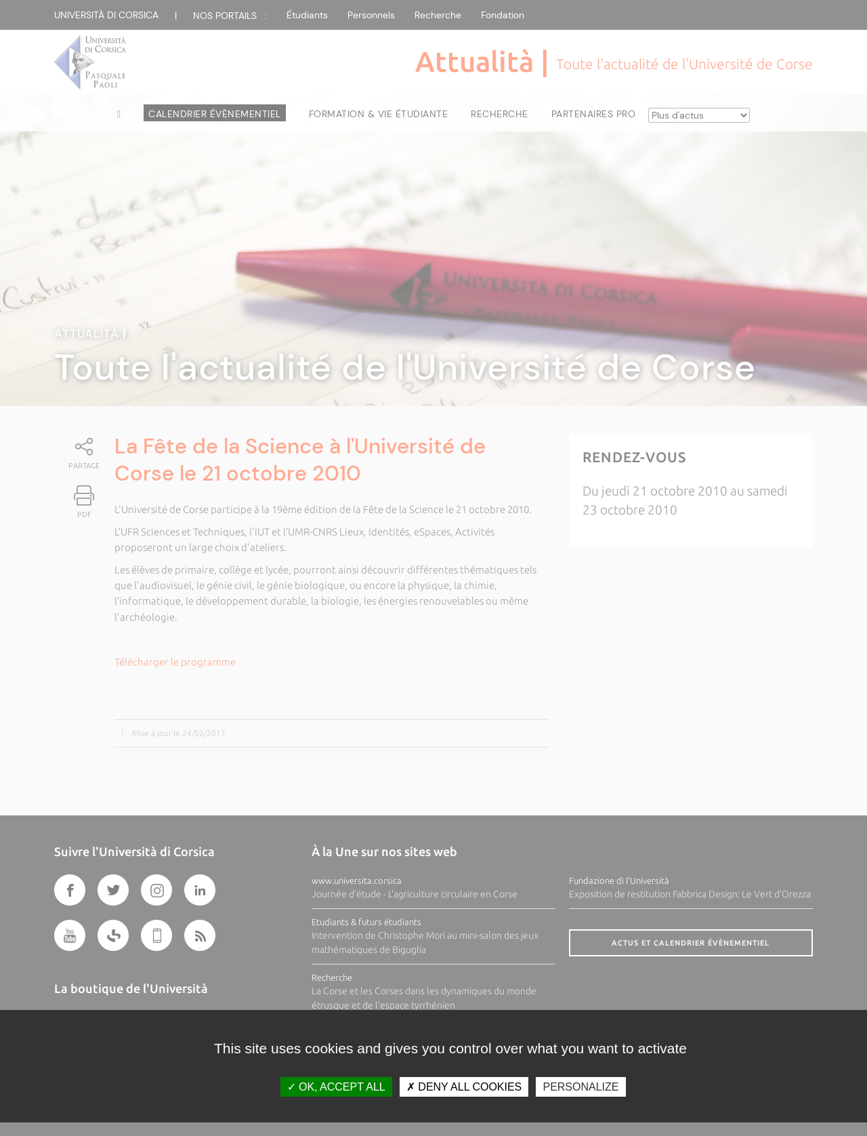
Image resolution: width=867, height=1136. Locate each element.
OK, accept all (336, 1087)
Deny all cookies (464, 1087)
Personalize (580, 1087)
